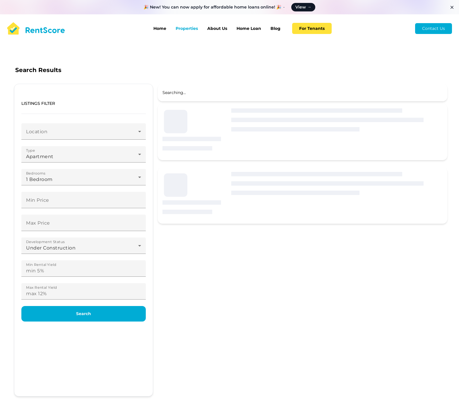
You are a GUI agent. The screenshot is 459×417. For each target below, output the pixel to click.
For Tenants (312, 28)
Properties (187, 28)
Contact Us (433, 28)
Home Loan (249, 28)
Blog (275, 28)
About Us (217, 28)
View (303, 7)
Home (159, 28)
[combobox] (83, 133)
